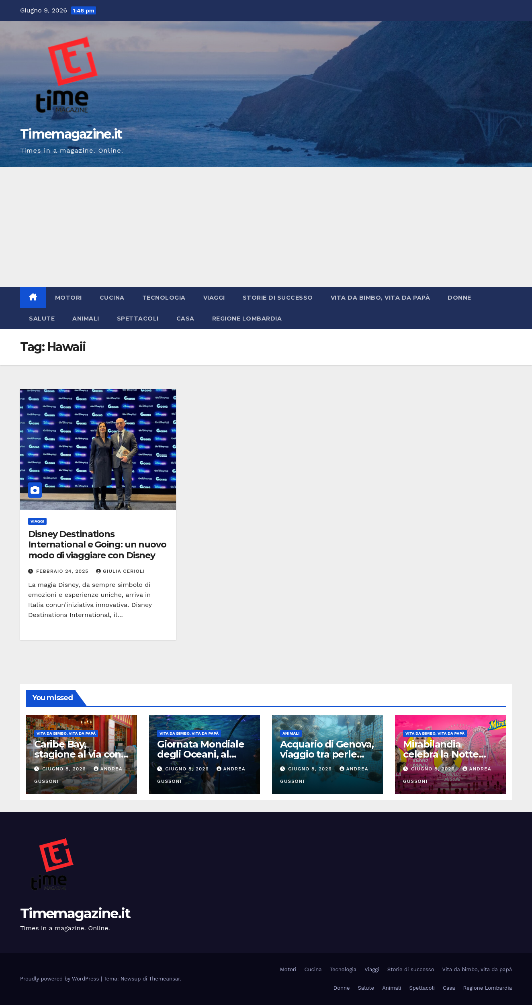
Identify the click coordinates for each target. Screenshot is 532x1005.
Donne (459, 297)
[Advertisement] (266, 227)
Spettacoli (138, 318)
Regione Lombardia (247, 318)
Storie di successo (278, 297)
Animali (85, 318)
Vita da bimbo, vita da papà (380, 297)
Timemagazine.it (71, 134)
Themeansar (164, 979)
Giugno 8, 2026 (65, 769)
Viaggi (214, 297)
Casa (185, 318)
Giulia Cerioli (120, 571)
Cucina (112, 297)
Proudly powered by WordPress (60, 979)
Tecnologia (164, 297)
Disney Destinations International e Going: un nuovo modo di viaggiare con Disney (97, 545)
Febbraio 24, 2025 (63, 571)
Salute (42, 318)
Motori (68, 297)
